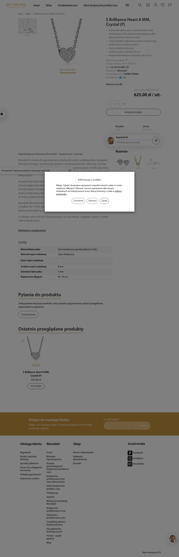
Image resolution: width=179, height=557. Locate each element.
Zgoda (104, 201)
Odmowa (92, 201)
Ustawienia (78, 201)
